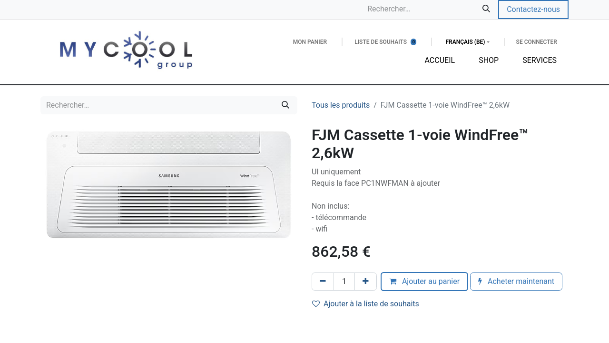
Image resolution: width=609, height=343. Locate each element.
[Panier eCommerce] (310, 41)
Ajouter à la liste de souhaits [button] (365, 303)
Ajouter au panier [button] (424, 281)
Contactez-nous (533, 9)
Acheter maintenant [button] (516, 281)
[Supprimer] (323, 281)
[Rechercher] (486, 9)
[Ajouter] (365, 281)
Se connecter (536, 42)
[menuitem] (440, 60)
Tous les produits (341, 105)
